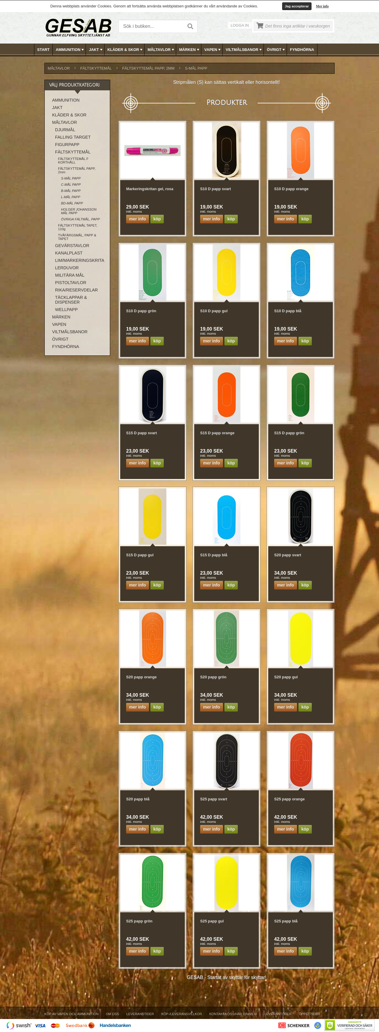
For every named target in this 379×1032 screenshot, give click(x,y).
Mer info (322, 6)
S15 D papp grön (289, 433)
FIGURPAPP (67, 144)
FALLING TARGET (73, 137)
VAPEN (213, 49)
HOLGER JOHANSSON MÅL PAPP (79, 211)
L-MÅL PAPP (70, 197)
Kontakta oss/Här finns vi (233, 1014)
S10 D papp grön (141, 311)
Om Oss (112, 1014)
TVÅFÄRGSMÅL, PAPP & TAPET (77, 237)
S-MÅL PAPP (196, 68)
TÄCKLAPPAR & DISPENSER (71, 300)
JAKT (96, 49)
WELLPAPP (66, 309)
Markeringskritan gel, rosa (149, 189)
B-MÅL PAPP (71, 191)
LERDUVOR (67, 267)
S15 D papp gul (139, 555)
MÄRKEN (189, 49)
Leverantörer (277, 1014)
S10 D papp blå (287, 311)
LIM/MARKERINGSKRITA (79, 260)
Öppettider (309, 1014)
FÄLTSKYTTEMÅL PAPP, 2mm (148, 68)
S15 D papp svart (141, 433)
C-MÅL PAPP (71, 184)
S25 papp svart (213, 799)
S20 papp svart (287, 555)
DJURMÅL (65, 129)
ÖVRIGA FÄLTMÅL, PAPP (80, 219)
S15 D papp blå (213, 555)
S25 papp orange (289, 799)
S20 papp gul (286, 677)
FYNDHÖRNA (302, 49)
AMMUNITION (70, 49)
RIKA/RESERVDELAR (76, 290)
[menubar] (189, 50)
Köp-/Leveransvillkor (181, 1014)
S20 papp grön (213, 677)
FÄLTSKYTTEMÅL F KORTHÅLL (73, 160)
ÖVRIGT (276, 49)
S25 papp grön (139, 921)
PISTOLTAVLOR (70, 282)
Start (43, 49)
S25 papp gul (212, 921)
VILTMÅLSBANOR (244, 49)
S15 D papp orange (217, 433)
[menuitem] (43, 50)
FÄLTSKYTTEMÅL (96, 68)
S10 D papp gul (213, 311)
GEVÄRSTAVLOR (72, 245)
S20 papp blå (138, 799)
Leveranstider (140, 1014)
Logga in (240, 25)
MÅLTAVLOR (161, 49)
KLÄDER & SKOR (125, 49)
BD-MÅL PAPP (72, 203)
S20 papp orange (141, 677)
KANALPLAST (69, 253)
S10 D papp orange (291, 189)
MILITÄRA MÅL (69, 275)
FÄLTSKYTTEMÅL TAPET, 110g (77, 227)
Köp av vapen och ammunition (71, 1014)
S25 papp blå (286, 921)
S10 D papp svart (215, 189)
